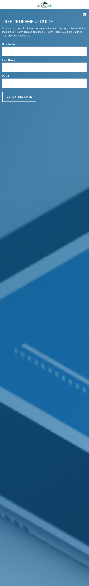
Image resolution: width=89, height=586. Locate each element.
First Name (8, 44)
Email (5, 76)
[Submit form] (19, 97)
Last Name (8, 60)
